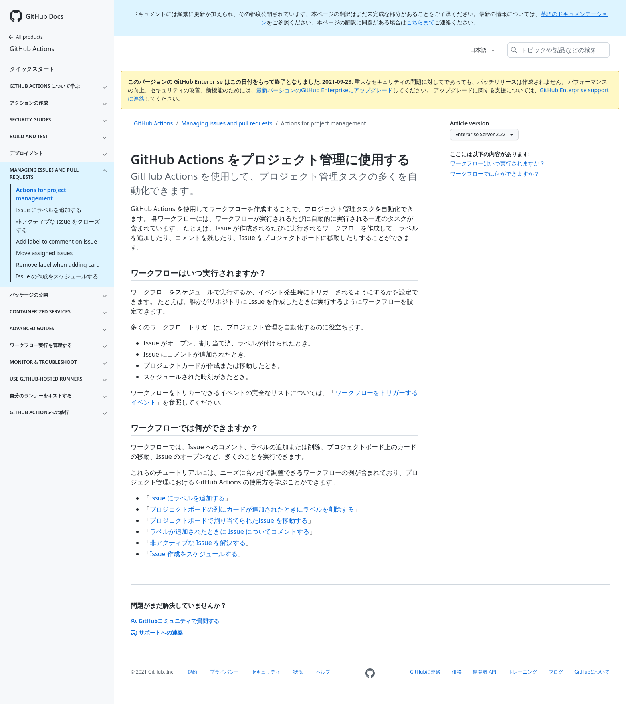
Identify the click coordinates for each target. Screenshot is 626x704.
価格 (457, 671)
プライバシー (224, 671)
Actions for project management (41, 194)
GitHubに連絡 (425, 671)
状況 (298, 671)
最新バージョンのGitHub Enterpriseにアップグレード (324, 90)
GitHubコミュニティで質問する (175, 621)
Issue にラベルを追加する (48, 210)
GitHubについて (592, 671)
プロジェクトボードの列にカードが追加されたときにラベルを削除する (252, 509)
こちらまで (420, 22)
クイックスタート (32, 69)
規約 (192, 671)
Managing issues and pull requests (227, 123)
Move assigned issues (44, 253)
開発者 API (484, 671)
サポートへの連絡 (157, 632)
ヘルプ (323, 671)
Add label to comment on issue (56, 241)
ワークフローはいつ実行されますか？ (497, 163)
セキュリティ (266, 671)
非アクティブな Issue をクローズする (58, 226)
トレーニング (522, 671)
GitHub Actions (32, 48)
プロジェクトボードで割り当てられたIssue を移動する (229, 520)
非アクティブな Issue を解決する (198, 542)
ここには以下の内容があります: (490, 154)
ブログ (556, 671)
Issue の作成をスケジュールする (57, 276)
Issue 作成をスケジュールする (194, 553)
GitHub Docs (44, 16)
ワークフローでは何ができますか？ (494, 173)
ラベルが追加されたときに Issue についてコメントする (229, 531)
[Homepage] (370, 673)
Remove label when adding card (58, 264)
